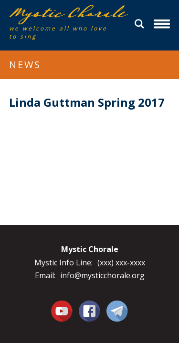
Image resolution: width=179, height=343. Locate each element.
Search (140, 24)
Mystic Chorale (64, 15)
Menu (163, 24)
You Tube (62, 310)
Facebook (89, 305)
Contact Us (117, 310)
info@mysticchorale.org (102, 275)
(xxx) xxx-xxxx (121, 262)
